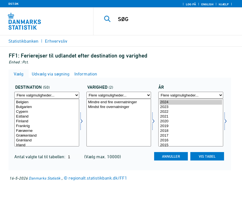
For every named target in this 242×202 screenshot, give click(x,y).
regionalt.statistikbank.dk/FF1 (98, 177)
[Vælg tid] (190, 122)
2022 (190, 111)
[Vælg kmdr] (118, 122)
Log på (191, 4)
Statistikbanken (23, 40)
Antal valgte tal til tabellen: (40, 156)
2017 (190, 135)
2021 (190, 116)
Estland (46, 116)
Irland (46, 145)
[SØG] (174, 19)
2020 (190, 121)
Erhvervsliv (56, 40)
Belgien (46, 102)
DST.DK (13, 4)
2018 (190, 130)
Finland (46, 121)
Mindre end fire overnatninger (119, 102)
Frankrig (46, 126)
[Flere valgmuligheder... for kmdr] (118, 95)
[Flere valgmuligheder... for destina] (46, 95)
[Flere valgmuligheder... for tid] (190, 95)
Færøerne (46, 130)
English (207, 4)
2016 (190, 140)
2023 (190, 107)
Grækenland (46, 135)
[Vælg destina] (46, 122)
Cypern (46, 111)
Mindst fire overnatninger (119, 107)
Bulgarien (46, 107)
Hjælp (224, 4)
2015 (190, 145)
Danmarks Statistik (44, 178)
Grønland (46, 140)
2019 (190, 126)
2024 (190, 102)
